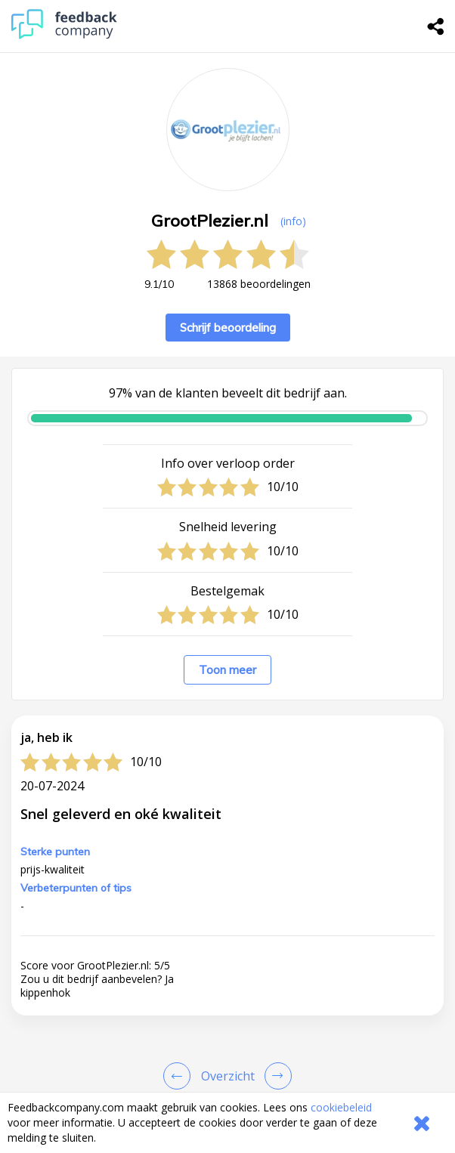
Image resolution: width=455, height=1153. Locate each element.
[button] (227, 995)
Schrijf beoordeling (228, 327)
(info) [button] (293, 221)
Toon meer (227, 670)
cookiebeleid (341, 1107)
